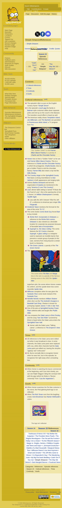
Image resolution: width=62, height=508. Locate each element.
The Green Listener (37, 245)
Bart (58, 212)
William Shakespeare (44, 194)
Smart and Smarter (34, 453)
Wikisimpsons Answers (13, 114)
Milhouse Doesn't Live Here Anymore (45, 450)
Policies (7, 58)
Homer (29, 159)
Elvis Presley (55, 315)
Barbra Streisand (39, 182)
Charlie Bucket (50, 166)
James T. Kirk (45, 306)
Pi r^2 (42, 209)
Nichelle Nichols (33, 299)
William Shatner (51, 299)
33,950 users (9, 84)
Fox (32, 125)
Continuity (29, 471)
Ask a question (10, 41)
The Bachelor (46, 120)
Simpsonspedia (10, 118)
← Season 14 (30, 428)
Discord (7, 67)
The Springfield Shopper (13, 116)
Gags (46, 49)
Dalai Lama (45, 315)
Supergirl (33, 234)
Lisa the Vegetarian (46, 378)
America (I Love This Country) (42, 187)
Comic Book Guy (46, 212)
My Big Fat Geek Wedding (40, 457)
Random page (10, 45)
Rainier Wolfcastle (53, 397)
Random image (10, 47)
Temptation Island (53, 117)
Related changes (11, 95)
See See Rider (43, 318)
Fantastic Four (32, 296)
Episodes (8, 32)
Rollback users (10, 60)
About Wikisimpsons (42, 492)
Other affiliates (10, 138)
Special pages (10, 97)
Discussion (35, 14)
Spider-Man (38, 289)
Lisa (28, 190)
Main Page (8, 30)
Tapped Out (9, 39)
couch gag (42, 108)
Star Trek (55, 306)
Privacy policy (30, 492)
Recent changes (10, 43)
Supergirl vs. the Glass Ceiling (40, 229)
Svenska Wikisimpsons (13, 112)
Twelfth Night (32, 197)
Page (27, 14)
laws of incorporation (46, 226)
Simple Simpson (32, 44)
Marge (55, 273)
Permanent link (10, 101)
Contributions (37, 9)
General (27, 49)
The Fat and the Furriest (50, 438)
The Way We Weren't (52, 66)
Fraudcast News (54, 462)
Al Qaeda (39, 185)
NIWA (7, 137)
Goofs (37, 471)
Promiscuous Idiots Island (38, 122)
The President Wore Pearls (44, 436)
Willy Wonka (31, 173)
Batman (30, 110)
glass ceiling (42, 234)
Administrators (10, 62)
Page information (11, 103)
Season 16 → (55, 431)
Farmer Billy (37, 171)
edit (46, 99)
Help (6, 48)
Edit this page (45, 14)
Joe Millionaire (32, 120)
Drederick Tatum (33, 207)
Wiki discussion (10, 69)
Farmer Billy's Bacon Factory (40, 161)
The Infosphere (10, 135)
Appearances (42, 49)
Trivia (53, 469)
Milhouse (30, 291)
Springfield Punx (10, 131)
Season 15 (43, 54)
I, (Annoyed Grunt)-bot (50, 445)
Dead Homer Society (12, 133)
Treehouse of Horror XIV (37, 434)
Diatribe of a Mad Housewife (36, 448)
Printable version (11, 99)
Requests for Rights (12, 63)
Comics (7, 37)
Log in (36, 11)
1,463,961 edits (10, 82)
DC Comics (43, 231)
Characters (9, 34)
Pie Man (46, 273)
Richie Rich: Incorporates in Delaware (43, 217)
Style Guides (9, 65)
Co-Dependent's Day (39, 455)
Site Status (58, 493)
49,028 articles (10, 79)
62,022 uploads (10, 80)
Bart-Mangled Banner (39, 462)
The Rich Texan (37, 394)
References (38, 466)
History (54, 14)
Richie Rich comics (48, 219)
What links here (10, 94)
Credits (51, 49)
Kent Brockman (37, 397)
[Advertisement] (13, 185)
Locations (8, 36)
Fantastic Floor (32, 294)
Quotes (57, 49)
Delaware (33, 222)
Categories (29, 466)
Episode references (51, 466)
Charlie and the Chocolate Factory (43, 155)
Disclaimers (53, 492)
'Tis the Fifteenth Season (50, 441)
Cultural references (42, 469)
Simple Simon (43, 106)
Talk (28, 9)
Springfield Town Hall (34, 322)
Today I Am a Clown (33, 441)
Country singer (35, 175)
